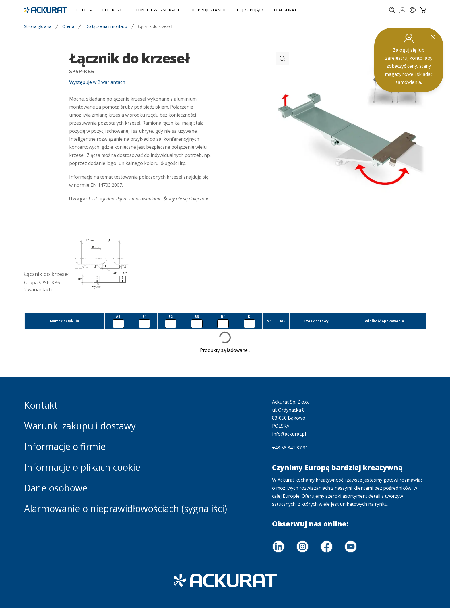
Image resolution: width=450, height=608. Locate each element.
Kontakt (41, 405)
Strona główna (37, 26)
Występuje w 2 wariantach (97, 82)
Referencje (114, 10)
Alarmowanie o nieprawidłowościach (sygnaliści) (125, 508)
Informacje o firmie (65, 446)
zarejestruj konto (403, 58)
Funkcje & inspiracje (158, 10)
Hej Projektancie (208, 10)
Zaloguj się (404, 50)
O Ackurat (285, 10)
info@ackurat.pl (289, 434)
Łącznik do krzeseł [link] (155, 26)
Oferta (84, 10)
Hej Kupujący (250, 10)
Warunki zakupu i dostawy (80, 426)
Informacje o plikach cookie (82, 467)
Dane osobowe (56, 488)
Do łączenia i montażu (106, 26)
